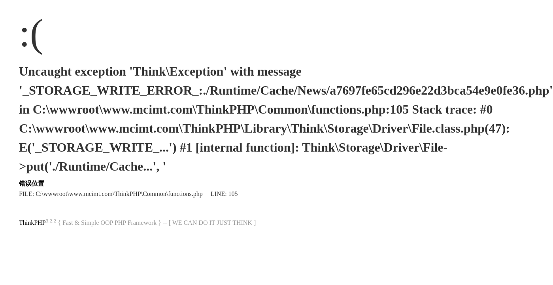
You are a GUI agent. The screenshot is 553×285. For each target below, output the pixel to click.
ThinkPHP (32, 222)
